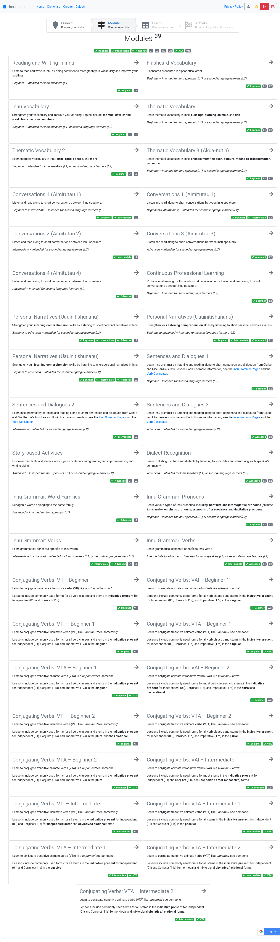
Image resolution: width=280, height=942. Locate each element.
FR (273, 6)
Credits (68, 6)
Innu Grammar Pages (246, 369)
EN (264, 6)
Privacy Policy (233, 6)
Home (40, 6)
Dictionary (53, 6)
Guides (80, 6)
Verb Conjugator (157, 373)
